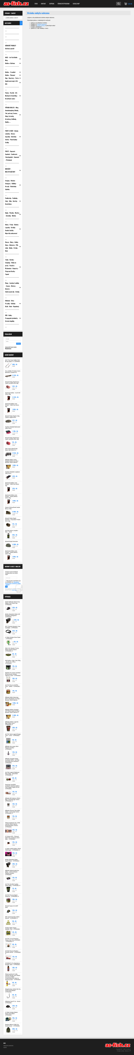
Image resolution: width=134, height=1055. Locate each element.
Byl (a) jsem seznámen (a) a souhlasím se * (13, 582)
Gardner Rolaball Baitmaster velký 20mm (12, 427)
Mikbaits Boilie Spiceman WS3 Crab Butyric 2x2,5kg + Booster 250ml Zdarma (12, 699)
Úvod (36, 4)
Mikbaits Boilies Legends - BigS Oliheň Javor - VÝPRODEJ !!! (12, 723)
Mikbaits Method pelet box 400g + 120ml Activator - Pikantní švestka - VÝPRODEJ (12, 872)
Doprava (51, 4)
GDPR (5, 1047)
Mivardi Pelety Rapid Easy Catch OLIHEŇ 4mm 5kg (12, 382)
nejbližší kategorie (42, 24)
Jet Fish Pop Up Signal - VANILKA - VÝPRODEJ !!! (12, 895)
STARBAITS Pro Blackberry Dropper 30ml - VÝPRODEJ (12, 964)
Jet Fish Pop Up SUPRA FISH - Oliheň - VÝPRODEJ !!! (12, 686)
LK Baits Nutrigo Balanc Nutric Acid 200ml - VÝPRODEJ (11, 1014)
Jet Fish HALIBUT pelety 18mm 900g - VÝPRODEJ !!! (12, 884)
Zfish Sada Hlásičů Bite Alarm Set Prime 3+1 (11, 449)
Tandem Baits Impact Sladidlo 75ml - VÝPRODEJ (12, 928)
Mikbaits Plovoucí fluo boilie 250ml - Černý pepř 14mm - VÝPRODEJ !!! (12, 812)
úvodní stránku (41, 25)
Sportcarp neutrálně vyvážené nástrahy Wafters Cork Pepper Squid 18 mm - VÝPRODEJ (12, 786)
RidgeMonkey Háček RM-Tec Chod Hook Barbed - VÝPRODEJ (13, 990)
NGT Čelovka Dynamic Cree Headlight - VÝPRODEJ (12, 627)
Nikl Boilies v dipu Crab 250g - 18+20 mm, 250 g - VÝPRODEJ (12, 662)
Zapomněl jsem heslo (10, 347)
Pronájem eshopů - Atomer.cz (124, 1050)
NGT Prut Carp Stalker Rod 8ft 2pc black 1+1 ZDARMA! (12, 360)
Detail (13, 366)
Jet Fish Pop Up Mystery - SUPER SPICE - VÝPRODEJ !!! (13, 952)
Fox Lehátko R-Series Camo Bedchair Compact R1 (12, 371)
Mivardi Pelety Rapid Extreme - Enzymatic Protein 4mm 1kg (12, 520)
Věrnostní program (63, 4)
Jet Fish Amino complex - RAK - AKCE (11, 531)
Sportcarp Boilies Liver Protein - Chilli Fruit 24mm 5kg (12, 405)
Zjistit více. (14, 590)
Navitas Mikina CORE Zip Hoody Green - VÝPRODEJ (12, 1025)
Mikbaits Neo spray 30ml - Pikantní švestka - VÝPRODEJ (12, 748)
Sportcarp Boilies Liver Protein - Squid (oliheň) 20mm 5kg (11, 496)
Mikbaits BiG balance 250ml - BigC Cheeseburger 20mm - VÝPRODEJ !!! (13, 800)
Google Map (76, 4)
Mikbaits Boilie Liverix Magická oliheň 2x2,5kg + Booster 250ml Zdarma (12, 461)
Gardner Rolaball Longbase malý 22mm (12, 472)
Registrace (8, 348)
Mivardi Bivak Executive (11, 541)
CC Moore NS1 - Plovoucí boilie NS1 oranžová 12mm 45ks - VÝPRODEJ (12, 838)
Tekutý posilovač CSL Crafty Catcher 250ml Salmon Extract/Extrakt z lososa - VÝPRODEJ (12, 825)
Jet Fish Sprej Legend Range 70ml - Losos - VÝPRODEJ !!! (13, 735)
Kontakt (43, 4)
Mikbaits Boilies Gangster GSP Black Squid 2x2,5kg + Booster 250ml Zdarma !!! (12, 711)
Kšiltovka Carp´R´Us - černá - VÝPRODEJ (13, 1002)
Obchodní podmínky (8, 1045)
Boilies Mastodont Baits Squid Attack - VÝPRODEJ (12, 860)
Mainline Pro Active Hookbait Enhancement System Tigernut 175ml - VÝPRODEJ (13, 674)
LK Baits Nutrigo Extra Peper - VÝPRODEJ (12, 638)
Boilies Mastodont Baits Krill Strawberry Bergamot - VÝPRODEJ (12, 615)
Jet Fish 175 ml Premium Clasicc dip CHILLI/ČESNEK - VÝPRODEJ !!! (12, 940)
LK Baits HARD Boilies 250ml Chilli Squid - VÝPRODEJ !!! (13, 849)
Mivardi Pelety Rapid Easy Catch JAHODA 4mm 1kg (12, 438)
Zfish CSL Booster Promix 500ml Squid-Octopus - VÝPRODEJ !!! (12, 650)
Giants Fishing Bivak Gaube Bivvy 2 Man (12, 508)
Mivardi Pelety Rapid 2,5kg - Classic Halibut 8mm (12, 416)
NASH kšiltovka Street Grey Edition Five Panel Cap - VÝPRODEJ (12, 603)
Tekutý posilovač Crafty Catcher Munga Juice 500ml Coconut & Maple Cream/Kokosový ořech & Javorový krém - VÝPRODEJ (12, 976)
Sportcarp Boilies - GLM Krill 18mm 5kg (12, 393)
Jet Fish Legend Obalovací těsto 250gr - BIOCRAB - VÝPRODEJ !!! (12, 774)
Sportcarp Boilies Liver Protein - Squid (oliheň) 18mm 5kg (11, 552)
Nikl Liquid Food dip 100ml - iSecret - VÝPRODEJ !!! (12, 917)
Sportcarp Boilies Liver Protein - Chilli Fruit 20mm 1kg (12, 484)
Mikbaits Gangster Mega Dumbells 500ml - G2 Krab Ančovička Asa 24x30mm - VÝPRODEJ (12, 760)
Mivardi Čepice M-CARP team (11, 906)
